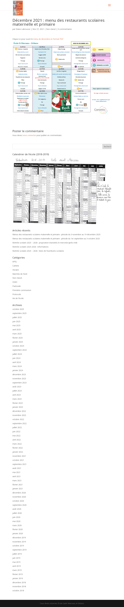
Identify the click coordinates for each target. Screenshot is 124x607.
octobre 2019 (18, 545)
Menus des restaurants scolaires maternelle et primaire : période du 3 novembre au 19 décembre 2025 (56, 234)
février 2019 (17, 574)
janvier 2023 (17, 407)
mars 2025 (17, 333)
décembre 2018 (19, 582)
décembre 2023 (19, 374)
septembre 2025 (19, 313)
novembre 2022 (19, 415)
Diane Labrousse (23, 29)
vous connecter (29, 135)
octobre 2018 (18, 590)
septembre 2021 (19, 464)
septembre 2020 (19, 505)
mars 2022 (17, 444)
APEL (14, 261)
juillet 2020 (17, 513)
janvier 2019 (17, 578)
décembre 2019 (19, 537)
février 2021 (17, 484)
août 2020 (16, 509)
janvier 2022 (17, 452)
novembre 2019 (19, 541)
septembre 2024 (19, 350)
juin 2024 (16, 358)
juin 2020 (16, 517)
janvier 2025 (17, 342)
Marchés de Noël (19, 274)
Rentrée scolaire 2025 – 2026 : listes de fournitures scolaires (38, 251)
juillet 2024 (17, 354)
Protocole (16, 294)
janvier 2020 (17, 533)
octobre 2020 (18, 501)
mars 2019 (17, 570)
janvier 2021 (17, 488)
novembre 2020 (19, 497)
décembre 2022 (19, 411)
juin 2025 (16, 321)
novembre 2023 (19, 378)
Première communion (21, 290)
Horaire (15, 270)
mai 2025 (16, 325)
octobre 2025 (18, 309)
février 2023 (17, 403)
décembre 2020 (19, 492)
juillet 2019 (17, 554)
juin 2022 (16, 431)
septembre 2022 (19, 423)
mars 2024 (17, 366)
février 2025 (17, 337)
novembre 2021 (19, 456)
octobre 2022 (18, 419)
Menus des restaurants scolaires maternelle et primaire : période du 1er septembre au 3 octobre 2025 (56, 238)
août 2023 (16, 386)
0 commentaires (65, 29)
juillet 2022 (17, 427)
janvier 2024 (17, 370)
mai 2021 (16, 472)
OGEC (14, 282)
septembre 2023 (19, 382)
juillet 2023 (17, 390)
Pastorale (16, 286)
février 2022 (17, 448)
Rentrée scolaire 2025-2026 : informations (30, 247)
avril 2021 (16, 476)
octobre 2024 (18, 346)
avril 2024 (16, 362)
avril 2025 (16, 329)
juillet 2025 (17, 317)
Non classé (51, 29)
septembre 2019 (19, 549)
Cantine (15, 265)
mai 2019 (16, 562)
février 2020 (17, 529)
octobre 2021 (18, 460)
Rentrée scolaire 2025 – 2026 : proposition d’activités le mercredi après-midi (44, 242)
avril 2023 (16, 395)
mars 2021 (17, 480)
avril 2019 (16, 566)
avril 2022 (16, 439)
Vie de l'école (18, 298)
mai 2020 (16, 521)
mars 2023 (17, 399)
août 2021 (16, 468)
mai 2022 (16, 435)
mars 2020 (17, 525)
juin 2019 (16, 558)
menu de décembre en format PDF (48, 39)
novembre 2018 (19, 586)
